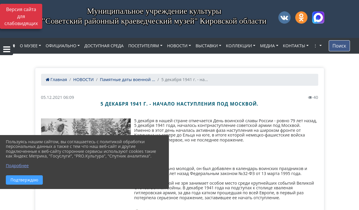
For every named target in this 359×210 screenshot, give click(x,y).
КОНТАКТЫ (294, 45)
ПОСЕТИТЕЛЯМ (143, 45)
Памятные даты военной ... (127, 79)
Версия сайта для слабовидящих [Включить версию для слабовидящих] (21, 16)
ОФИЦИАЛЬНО (61, 45)
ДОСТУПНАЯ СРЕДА (104, 45)
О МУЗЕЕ (29, 45)
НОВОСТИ (177, 45)
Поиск (339, 46)
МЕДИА (267, 45)
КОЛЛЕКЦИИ (239, 45)
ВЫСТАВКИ (207, 45)
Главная (56, 79)
